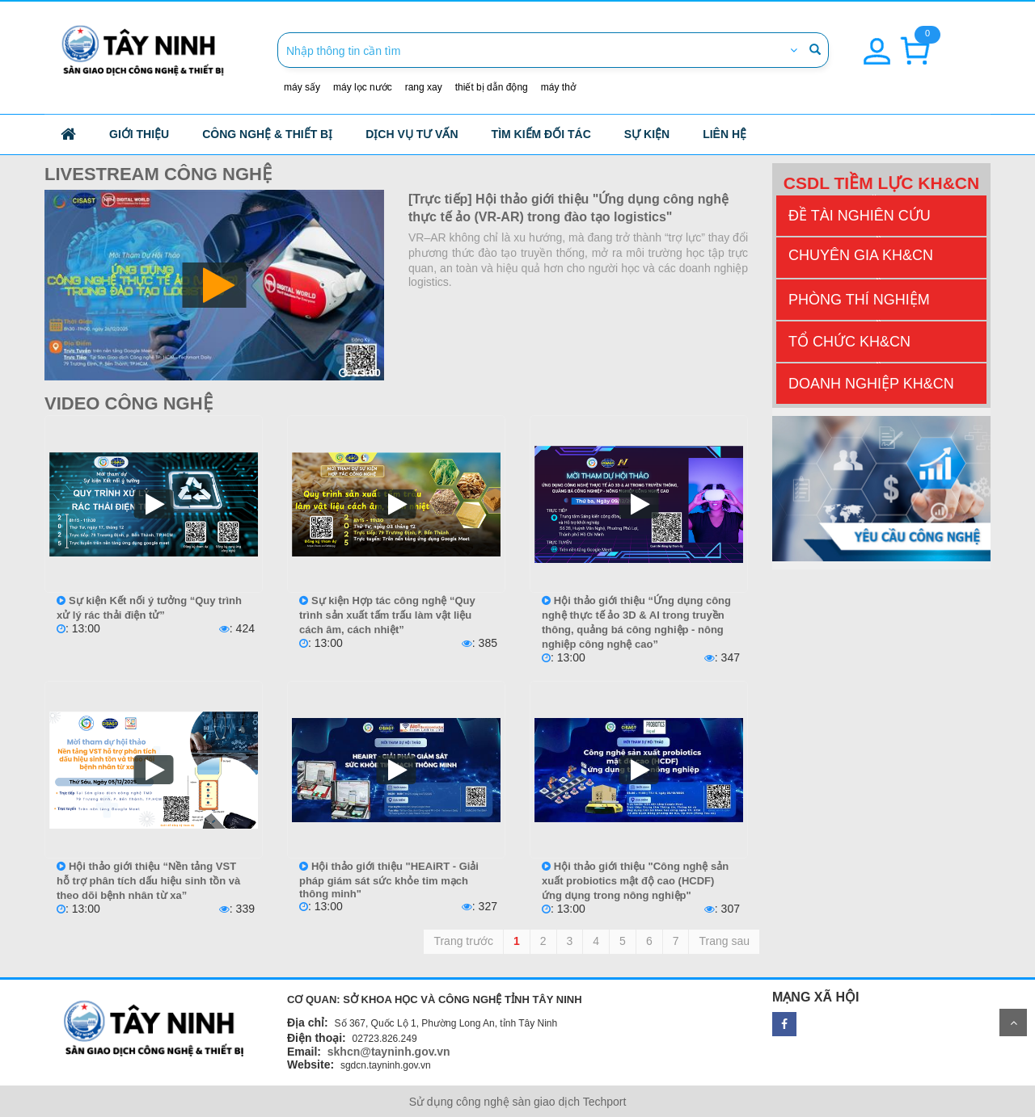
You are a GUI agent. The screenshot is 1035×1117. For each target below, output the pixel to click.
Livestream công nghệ (158, 174)
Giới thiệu (139, 134)
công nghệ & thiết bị (267, 134)
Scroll (1013, 1022)
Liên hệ (724, 134)
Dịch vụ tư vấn (411, 134)
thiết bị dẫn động (491, 87)
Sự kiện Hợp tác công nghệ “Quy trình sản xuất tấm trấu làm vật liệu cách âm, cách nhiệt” (387, 615)
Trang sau (724, 940)
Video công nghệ (128, 403)
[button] (877, 42)
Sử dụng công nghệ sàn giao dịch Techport (518, 1101)
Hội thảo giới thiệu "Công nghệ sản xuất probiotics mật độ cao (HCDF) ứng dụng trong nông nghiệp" (635, 880)
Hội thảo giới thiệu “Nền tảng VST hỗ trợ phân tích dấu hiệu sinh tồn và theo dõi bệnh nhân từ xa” (148, 880)
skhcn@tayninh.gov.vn (388, 1051)
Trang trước (463, 940)
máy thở (558, 87)
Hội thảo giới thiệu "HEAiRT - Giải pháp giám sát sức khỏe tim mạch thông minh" (389, 880)
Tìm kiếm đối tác (541, 134)
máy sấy (302, 87)
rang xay (423, 87)
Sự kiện (647, 134)
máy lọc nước (362, 87)
